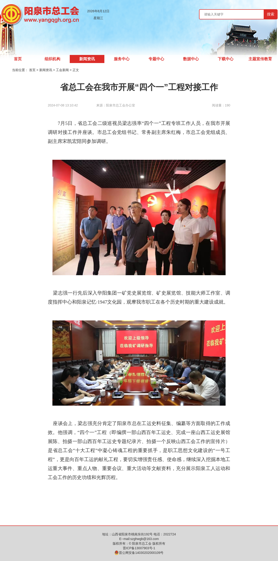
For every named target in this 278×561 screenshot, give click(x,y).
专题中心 (156, 59)
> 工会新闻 (61, 70)
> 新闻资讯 (44, 70)
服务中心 (122, 59)
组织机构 (52, 59)
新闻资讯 (87, 59)
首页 (18, 59)
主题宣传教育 (260, 59)
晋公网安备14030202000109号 (138, 552)
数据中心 (191, 59)
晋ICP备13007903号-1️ (139, 548)
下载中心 (225, 59)
